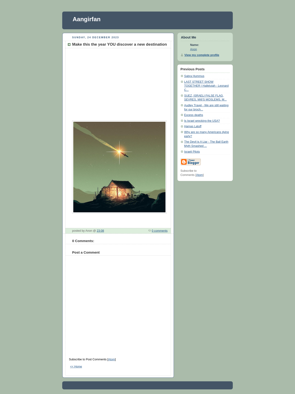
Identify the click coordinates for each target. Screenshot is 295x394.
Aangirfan (86, 19)
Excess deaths (193, 115)
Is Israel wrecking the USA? (202, 120)
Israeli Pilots (192, 151)
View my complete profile (201, 55)
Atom (111, 359)
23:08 (100, 230)
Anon (193, 49)
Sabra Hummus (194, 76)
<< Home (76, 366)
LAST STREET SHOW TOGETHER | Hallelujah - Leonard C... (206, 86)
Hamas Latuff (192, 126)
